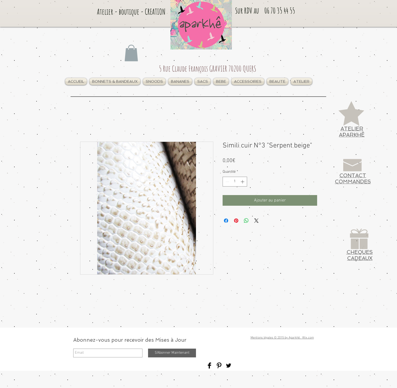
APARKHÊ (352, 135)
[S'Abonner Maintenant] (172, 353)
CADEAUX (360, 258)
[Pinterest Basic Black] (219, 365)
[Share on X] (256, 220)
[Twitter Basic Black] (229, 365)
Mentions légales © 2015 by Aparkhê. (276, 338)
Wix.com (308, 338)
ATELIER (352, 129)
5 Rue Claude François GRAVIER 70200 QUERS (207, 68)
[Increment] (243, 181)
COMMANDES (353, 182)
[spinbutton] (235, 181)
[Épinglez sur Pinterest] (236, 220)
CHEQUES (360, 252)
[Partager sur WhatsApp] (246, 220)
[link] (131, 53)
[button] (115, 81)
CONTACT (352, 175)
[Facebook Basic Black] (209, 365)
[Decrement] (226, 181)
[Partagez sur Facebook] (226, 220)
